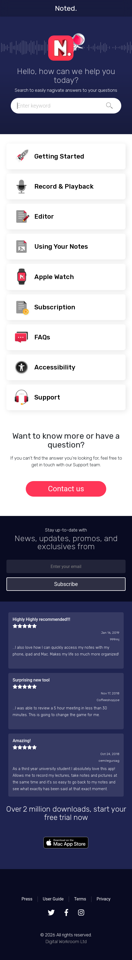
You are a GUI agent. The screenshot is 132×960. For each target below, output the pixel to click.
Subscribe (66, 584)
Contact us (66, 488)
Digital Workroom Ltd (66, 941)
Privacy (104, 899)
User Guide (53, 899)
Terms (80, 899)
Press (26, 899)
